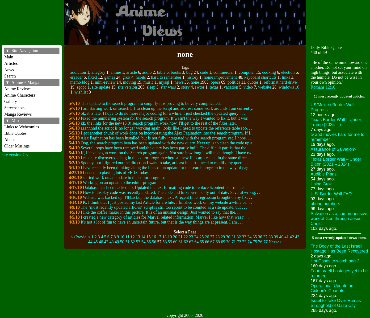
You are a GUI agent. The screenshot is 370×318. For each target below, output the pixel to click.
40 (281, 237)
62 (186, 242)
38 (271, 237)
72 (239, 242)
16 (154, 237)
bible (161, 72)
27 (212, 237)
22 (186, 237)
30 (228, 237)
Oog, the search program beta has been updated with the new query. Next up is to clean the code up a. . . (169, 143)
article (131, 72)
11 (127, 237)
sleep (151, 87)
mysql (164, 82)
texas (214, 87)
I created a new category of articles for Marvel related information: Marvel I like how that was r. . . (165, 217)
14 (143, 237)
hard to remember (166, 77)
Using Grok (321, 184)
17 (159, 237)
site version (127, 87)
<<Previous (80, 237)
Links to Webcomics (21, 127)
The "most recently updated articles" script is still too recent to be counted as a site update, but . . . (164, 207)
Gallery (10, 101)
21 (180, 237)
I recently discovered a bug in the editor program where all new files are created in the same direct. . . (167, 157)
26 (207, 237)
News (9, 69)
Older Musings (17, 146)
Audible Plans (323, 174)
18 (164, 237)
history (192, 77)
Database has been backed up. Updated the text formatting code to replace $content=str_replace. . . (167, 187)
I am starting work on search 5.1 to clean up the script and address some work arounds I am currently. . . (169, 108)
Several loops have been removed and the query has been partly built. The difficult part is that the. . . (166, 148)
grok (126, 77)
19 (170, 237)
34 (249, 237)
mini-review (105, 82)
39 (276, 237)
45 (95, 242)
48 (111, 242)
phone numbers (325, 203)
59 (170, 242)
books (176, 72)
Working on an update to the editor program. (120, 182)
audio (147, 72)
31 (233, 237)
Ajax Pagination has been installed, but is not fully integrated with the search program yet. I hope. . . (165, 138)
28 (217, 237)
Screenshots (14, 108)
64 (196, 242)
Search (10, 76)
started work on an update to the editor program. (124, 177)
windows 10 (289, 87)
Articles (11, 63)
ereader (76, 77)
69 (223, 242)
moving (129, 82)
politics (233, 82)
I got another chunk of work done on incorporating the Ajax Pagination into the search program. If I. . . (168, 133)
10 (122, 237)
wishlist (81, 92)
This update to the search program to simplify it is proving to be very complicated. (151, 103)
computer (247, 72)
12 (132, 237)
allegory (98, 72)
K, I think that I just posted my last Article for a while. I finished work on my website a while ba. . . (167, 202)
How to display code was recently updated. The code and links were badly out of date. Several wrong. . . (171, 192)
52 (133, 242)
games (109, 77)
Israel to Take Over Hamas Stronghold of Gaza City (336, 303)
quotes (252, 82)
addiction (78, 72)
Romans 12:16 (323, 87)
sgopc (82, 87)
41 (287, 237)
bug (189, 72)
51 (127, 242)
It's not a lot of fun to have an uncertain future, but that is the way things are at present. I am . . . (162, 222)
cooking (269, 72)
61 (180, 242)
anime (116, 72)
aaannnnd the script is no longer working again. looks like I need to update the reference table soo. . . (166, 128)
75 (255, 242)
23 (191, 237)
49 (117, 242)
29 (223, 237)
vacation (231, 87)
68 (218, 242)
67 (212, 242)
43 (297, 237)
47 (106, 242)
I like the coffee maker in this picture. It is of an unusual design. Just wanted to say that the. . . (160, 212)
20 (175, 237)
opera (215, 82)
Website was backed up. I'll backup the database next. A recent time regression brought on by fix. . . (167, 197)
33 (244, 237)
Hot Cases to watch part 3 (335, 261)
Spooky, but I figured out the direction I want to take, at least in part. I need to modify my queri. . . (164, 162)
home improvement (220, 77)
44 (90, 242)
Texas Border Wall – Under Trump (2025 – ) (336, 122)
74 (250, 242)
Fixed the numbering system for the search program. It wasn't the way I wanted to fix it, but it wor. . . (166, 118)
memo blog (80, 82)
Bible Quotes (15, 133)
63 (191, 242)
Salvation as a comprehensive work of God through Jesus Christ (339, 218)
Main (8, 57)
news (179, 82)
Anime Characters (19, 95)
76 (260, 242)
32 (239, 237)
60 (175, 242)
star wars (168, 87)
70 (228, 242)
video (248, 87)
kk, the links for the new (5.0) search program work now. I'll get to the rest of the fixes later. (159, 123)
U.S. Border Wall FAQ (331, 194)
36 (260, 237)
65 (202, 242)
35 (255, 237)
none (195, 82)
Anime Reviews (17, 88)
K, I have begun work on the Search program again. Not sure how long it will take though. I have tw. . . (168, 153)
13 (138, 237)
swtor (199, 87)
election (288, 72)
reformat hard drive (280, 82)
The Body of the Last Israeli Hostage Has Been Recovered (339, 248)
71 (233, 242)
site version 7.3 (15, 154)
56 (154, 242)
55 (149, 242)
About (9, 139)
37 (265, 237)
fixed (92, 77)
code (204, 72)
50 (122, 242)
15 (149, 237)
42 (292, 237)
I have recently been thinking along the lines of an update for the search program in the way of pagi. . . (168, 167)
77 (265, 242)
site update (101, 87)
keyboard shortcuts (260, 77)
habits (141, 77)
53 (138, 242)
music (148, 82)
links (286, 77)
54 (143, 242)
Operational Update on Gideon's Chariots (332, 288)
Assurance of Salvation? (333, 149)
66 (207, 242)
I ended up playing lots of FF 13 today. (116, 172)
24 (196, 237)
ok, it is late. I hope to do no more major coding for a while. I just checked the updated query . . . (163, 113)
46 (101, 242)
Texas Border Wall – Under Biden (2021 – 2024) (336, 162)
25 (202, 237)
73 (244, 242)
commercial (223, 72)
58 (165, 242)
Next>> (275, 242)
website (264, 87)
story (185, 87)
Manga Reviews (18, 114)
